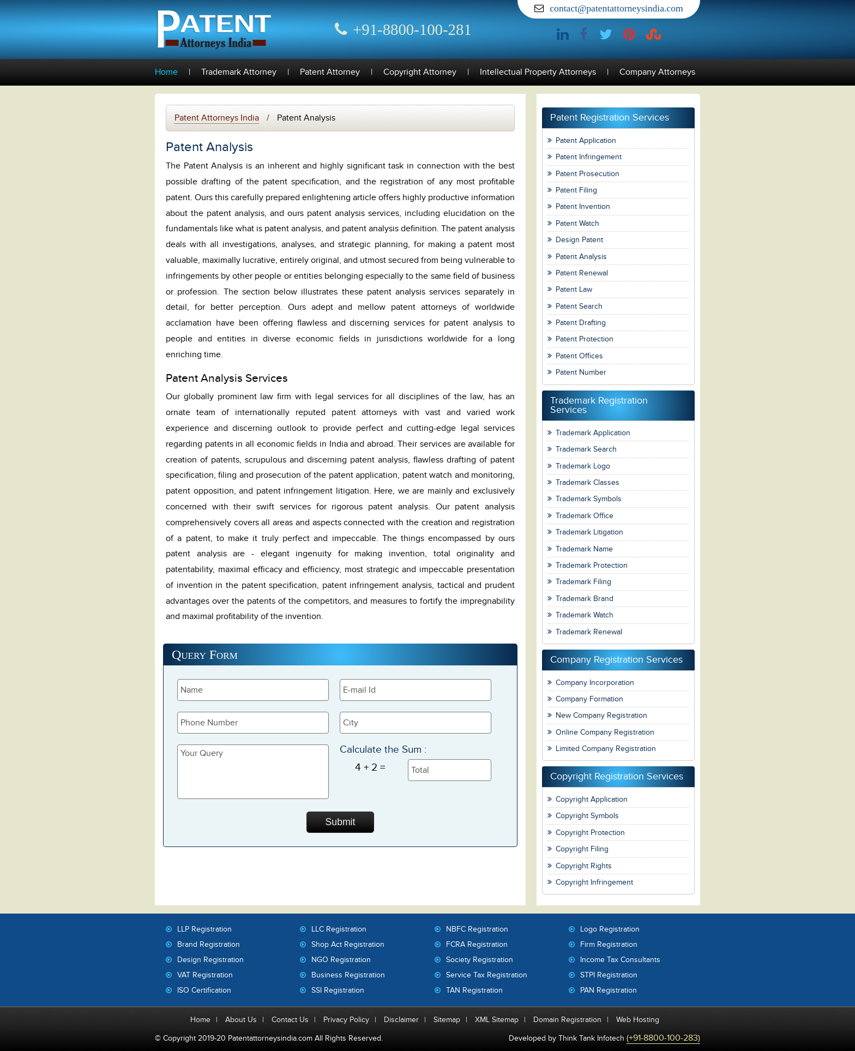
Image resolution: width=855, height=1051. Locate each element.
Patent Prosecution (587, 173)
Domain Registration (567, 1019)
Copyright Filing (582, 849)
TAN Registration (474, 990)
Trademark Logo (583, 466)
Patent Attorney (330, 72)
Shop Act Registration (347, 944)
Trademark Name (584, 549)
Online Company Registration (605, 732)
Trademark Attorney (238, 72)
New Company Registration (601, 715)
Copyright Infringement (594, 882)
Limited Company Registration (606, 748)
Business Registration (348, 975)
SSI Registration (337, 990)
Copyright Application (592, 799)
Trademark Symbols (589, 498)
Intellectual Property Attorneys (538, 72)
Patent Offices (579, 356)
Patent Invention (583, 206)
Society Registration (479, 959)
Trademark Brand (584, 598)
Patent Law (574, 289)
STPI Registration (608, 975)
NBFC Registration (477, 929)
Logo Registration (610, 929)
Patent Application (586, 140)
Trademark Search (586, 449)
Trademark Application (593, 432)
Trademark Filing (583, 581)
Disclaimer (401, 1019)
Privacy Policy (346, 1019)
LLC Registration (338, 929)
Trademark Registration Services (599, 405)
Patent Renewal (582, 273)
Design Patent (579, 239)
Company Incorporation (595, 682)
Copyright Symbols (587, 815)
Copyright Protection (590, 832)
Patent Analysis (581, 256)
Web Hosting (637, 1019)
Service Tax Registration (486, 975)
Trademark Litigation (589, 532)
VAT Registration (205, 975)
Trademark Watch (584, 615)
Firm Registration (608, 944)
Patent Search (579, 306)
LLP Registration (204, 929)
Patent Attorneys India (216, 117)
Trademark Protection (592, 565)
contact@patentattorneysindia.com (616, 8)
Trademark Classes (587, 482)
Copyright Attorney (419, 72)
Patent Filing (576, 190)
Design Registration (210, 959)
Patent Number (581, 372)
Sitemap (446, 1019)
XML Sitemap (497, 1019)
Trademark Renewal (589, 631)
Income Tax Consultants (620, 959)
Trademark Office (584, 515)
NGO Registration (341, 959)
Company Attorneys (657, 72)
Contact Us (290, 1019)
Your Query (253, 771)
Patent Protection (584, 339)
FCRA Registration (477, 944)
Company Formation (589, 699)
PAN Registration (608, 990)
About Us (241, 1019)
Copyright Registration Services (616, 776)
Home (166, 72)
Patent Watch (577, 223)
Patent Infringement (589, 156)
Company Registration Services (616, 659)
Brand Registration (208, 944)
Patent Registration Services (609, 117)
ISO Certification (204, 990)
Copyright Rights (584, 865)
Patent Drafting (581, 322)
